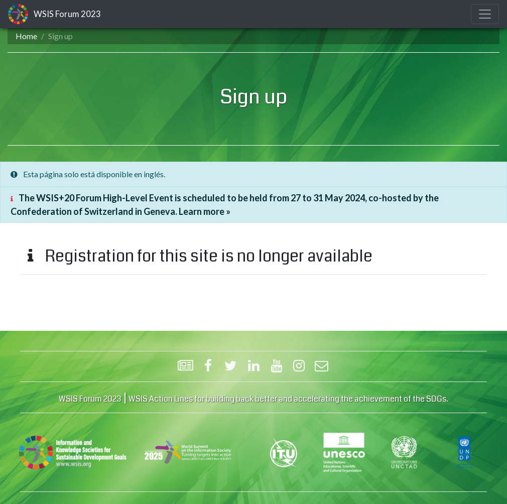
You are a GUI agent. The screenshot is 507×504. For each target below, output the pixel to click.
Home (26, 36)
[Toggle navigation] (485, 14)
